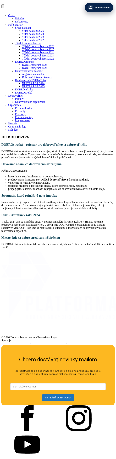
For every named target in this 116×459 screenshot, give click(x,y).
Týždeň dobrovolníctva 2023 (38, 55)
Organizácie (14, 104)
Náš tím (19, 18)
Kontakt (12, 123)
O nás (11, 15)
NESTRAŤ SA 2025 (33, 86)
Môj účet (13, 129)
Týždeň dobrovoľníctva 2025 (38, 49)
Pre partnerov (22, 120)
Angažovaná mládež (33, 74)
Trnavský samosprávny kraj (27, 340)
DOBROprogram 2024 (34, 67)
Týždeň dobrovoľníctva (28, 43)
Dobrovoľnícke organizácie (30, 101)
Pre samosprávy (24, 117)
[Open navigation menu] (2, 6)
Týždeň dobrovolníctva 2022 (38, 58)
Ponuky (19, 98)
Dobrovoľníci (15, 95)
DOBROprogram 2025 (34, 64)
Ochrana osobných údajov (82, 343)
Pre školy (20, 111)
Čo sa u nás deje (17, 126)
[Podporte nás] (99, 7)
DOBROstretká (23, 92)
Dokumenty (21, 21)
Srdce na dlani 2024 (33, 33)
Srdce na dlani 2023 (33, 37)
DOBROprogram (24, 61)
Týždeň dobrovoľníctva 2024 (38, 52)
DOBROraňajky (24, 89)
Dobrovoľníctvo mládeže (29, 70)
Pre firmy (20, 114)
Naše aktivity (15, 24)
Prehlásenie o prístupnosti (15, 343)
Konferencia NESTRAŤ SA (30, 80)
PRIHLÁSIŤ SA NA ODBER (58, 397)
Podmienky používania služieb (49, 343)
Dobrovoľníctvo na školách (37, 77)
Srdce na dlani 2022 (33, 40)
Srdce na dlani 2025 (33, 30)
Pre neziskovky (23, 108)
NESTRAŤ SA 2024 (33, 83)
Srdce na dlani (23, 27)
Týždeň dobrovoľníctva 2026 (38, 46)
